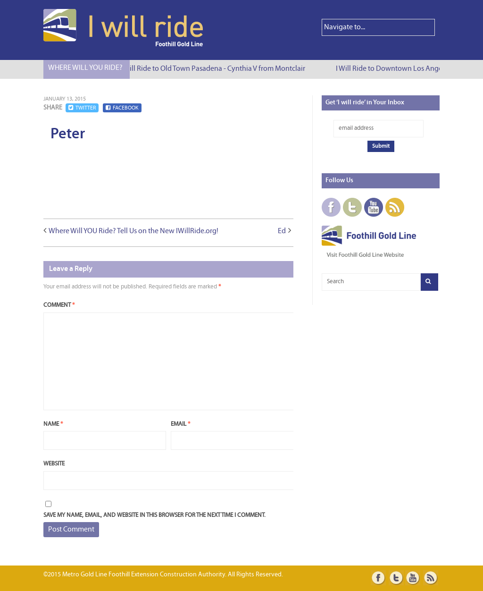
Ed (282, 231)
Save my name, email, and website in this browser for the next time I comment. (154, 515)
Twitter (82, 108)
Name (53, 424)
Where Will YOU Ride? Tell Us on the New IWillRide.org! (133, 231)
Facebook (122, 108)
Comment (59, 305)
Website (54, 464)
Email (180, 424)
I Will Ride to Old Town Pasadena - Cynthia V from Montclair (213, 69)
